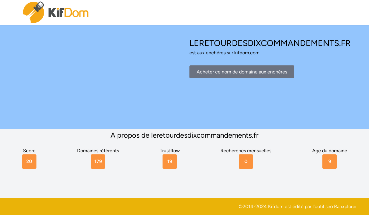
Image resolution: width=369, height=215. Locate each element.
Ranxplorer (345, 206)
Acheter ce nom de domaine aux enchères (242, 72)
